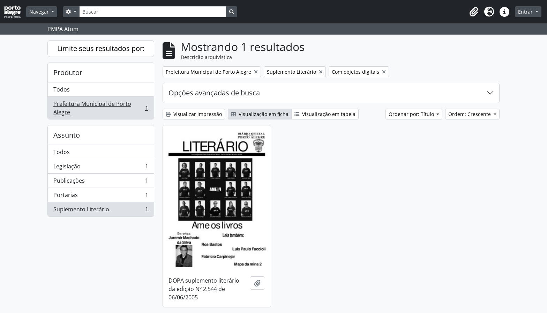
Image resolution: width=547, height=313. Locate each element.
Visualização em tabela (324, 114)
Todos (61, 89)
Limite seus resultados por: (100, 48)
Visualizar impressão (194, 114)
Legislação (100, 168)
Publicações (100, 182)
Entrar (526, 11)
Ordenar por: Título (412, 114)
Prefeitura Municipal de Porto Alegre (100, 108)
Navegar (39, 11)
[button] (473, 12)
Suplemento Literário (100, 210)
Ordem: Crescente (470, 114)
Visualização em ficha (260, 114)
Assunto (66, 135)
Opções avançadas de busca (214, 92)
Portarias (100, 196)
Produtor (67, 72)
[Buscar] (152, 11)
